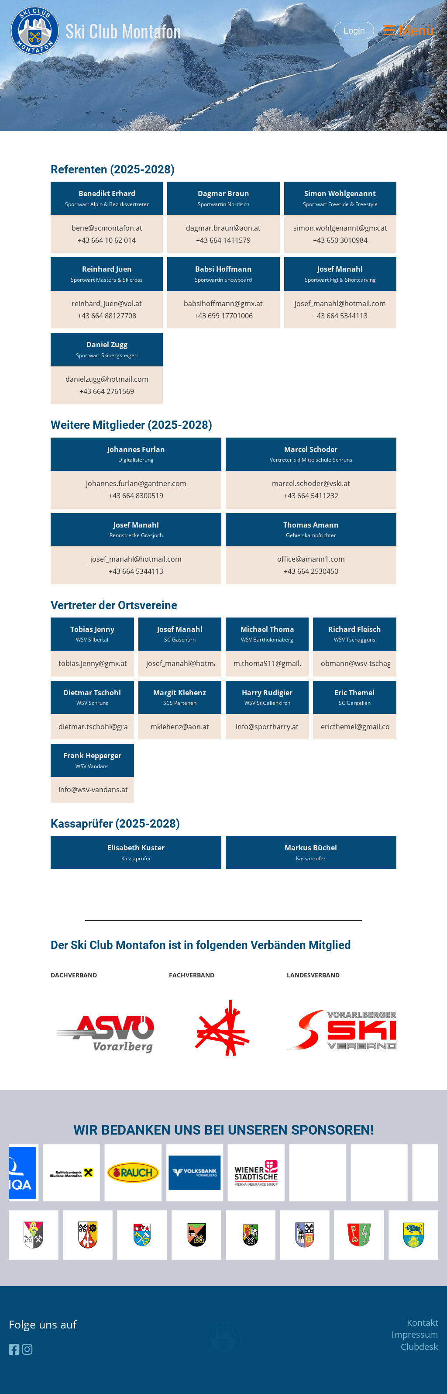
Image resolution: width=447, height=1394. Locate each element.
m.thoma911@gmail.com (275, 663)
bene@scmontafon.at (107, 228)
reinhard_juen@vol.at (107, 303)
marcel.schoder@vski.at (311, 483)
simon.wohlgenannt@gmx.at (340, 228)
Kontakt (422, 1322)
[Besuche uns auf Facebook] (14, 1349)
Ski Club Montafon (123, 30)
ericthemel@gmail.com (358, 727)
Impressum (415, 1334)
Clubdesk (419, 1347)
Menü (408, 30)
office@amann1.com (311, 559)
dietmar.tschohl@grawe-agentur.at (116, 727)
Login (354, 30)
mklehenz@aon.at (180, 727)
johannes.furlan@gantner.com (136, 483)
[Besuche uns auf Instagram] (27, 1349)
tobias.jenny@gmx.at (92, 663)
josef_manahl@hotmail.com (340, 303)
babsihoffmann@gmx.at (223, 303)
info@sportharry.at (267, 727)
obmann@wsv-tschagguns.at (368, 663)
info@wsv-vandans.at (93, 789)
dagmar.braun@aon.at (223, 228)
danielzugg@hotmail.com (106, 379)
